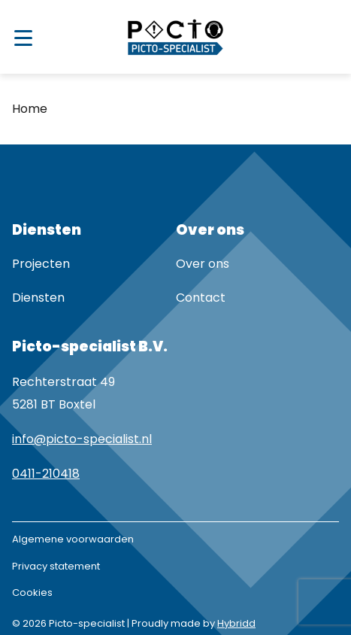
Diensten (38, 297)
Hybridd (236, 623)
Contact (200, 297)
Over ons (202, 263)
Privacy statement (56, 566)
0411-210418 (46, 473)
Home (29, 108)
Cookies (32, 592)
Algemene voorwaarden (73, 539)
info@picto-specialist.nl (82, 439)
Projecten (41, 263)
